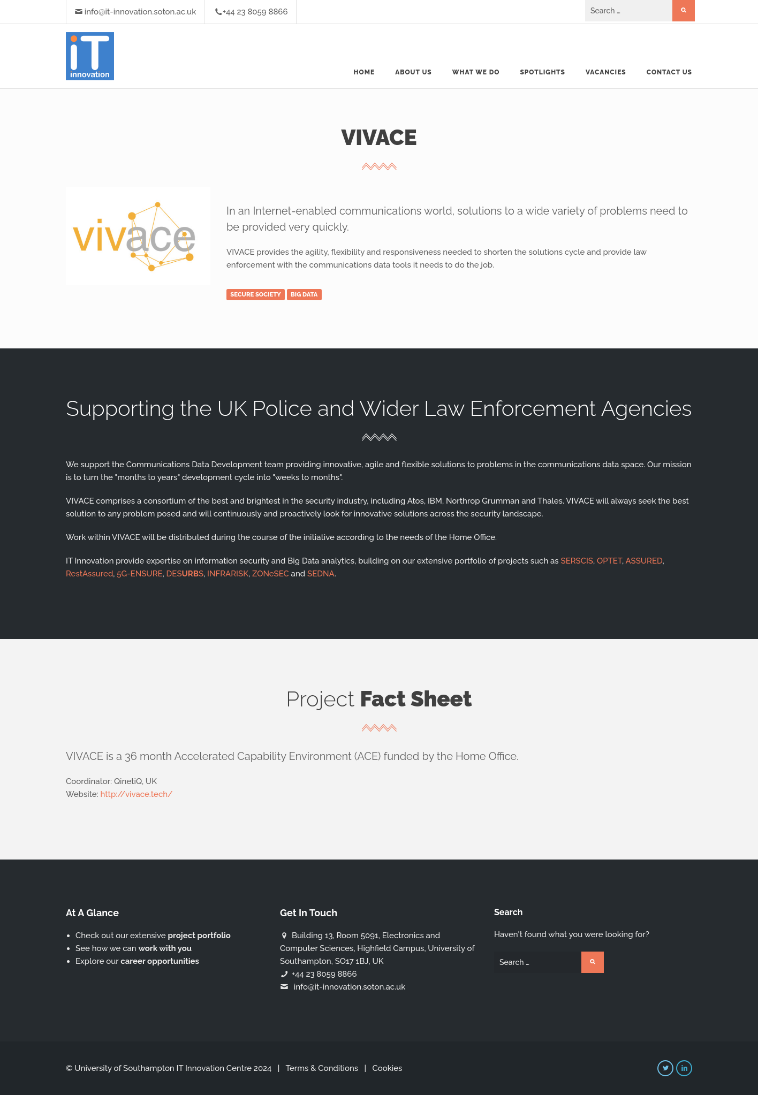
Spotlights (542, 72)
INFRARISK (227, 574)
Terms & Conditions (321, 1068)
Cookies (387, 1068)
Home (364, 72)
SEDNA (321, 574)
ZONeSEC (270, 574)
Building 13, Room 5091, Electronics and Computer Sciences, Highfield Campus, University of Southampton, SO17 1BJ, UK (377, 948)
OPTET (609, 561)
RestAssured (89, 574)
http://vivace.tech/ (137, 794)
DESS (185, 574)
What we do (476, 72)
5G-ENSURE (139, 574)
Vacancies (606, 72)
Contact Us (669, 72)
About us (413, 72)
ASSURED (644, 561)
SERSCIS (577, 561)
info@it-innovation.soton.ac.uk (140, 12)
